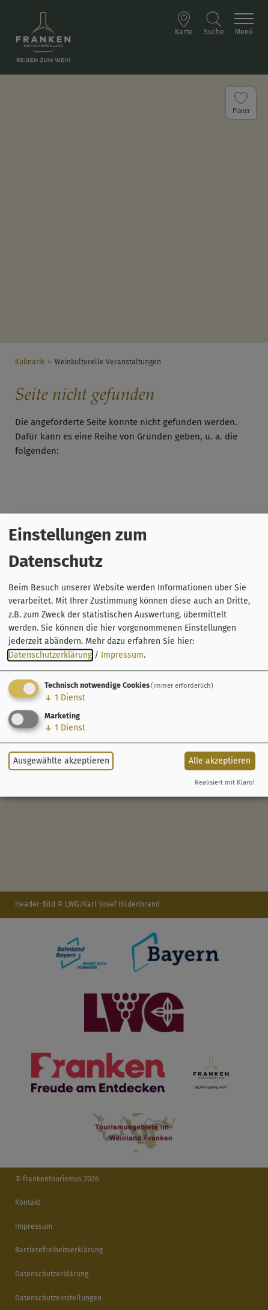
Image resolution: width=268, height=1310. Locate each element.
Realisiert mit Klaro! (225, 782)
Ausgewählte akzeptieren (61, 761)
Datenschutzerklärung (50, 655)
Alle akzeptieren (220, 761)
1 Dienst (64, 698)
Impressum (122, 655)
